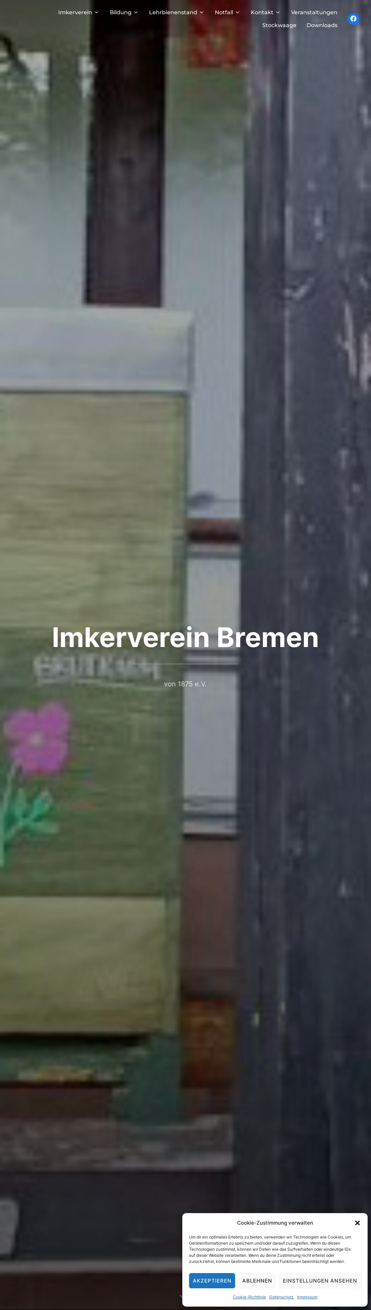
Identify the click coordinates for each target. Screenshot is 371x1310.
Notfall (228, 12)
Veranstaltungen (314, 12)
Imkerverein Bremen (185, 637)
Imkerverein (79, 12)
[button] (357, 1223)
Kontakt (266, 12)
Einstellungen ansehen (320, 1280)
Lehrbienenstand (177, 12)
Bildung (124, 12)
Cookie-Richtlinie (249, 1296)
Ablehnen (257, 1280)
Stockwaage (279, 25)
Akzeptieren (212, 1280)
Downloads (322, 25)
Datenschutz (281, 1296)
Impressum (307, 1296)
